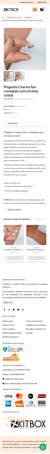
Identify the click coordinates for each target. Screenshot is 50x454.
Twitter (9, 310)
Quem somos (7, 321)
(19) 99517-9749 (41, 2)
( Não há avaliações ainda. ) (24, 99)
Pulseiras (14, 113)
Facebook (4, 310)
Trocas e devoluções (34, 321)
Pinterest (13, 310)
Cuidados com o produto (36, 325)
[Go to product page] (14, 235)
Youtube (18, 310)
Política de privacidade (11, 333)
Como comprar (8, 329)
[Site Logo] (11, 9)
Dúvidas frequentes (10, 337)
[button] (35, 10)
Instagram (23, 310)
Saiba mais (8, 302)
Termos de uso (8, 325)
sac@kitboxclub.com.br (25, 2)
